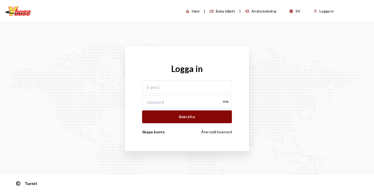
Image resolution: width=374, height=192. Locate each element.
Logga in (323, 11)
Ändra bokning (260, 11)
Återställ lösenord (216, 132)
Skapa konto (153, 132)
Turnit (26, 183)
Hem (192, 11)
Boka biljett (222, 11)
